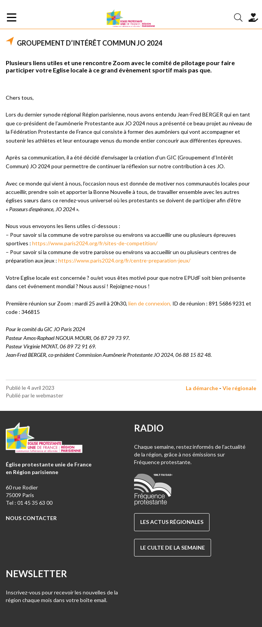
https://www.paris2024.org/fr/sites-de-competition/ (94, 243)
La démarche (202, 388)
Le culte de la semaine (172, 547)
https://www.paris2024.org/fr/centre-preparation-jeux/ (124, 260)
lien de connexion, (150, 303)
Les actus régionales (171, 522)
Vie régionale (239, 388)
